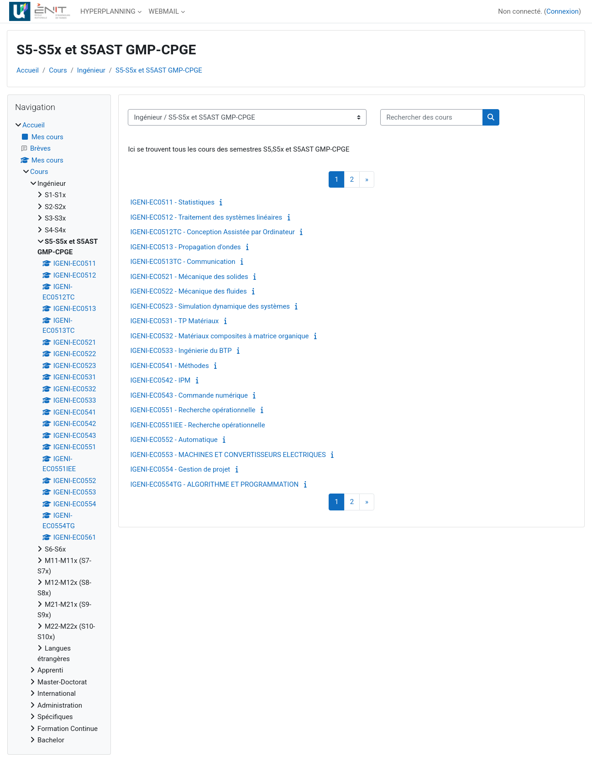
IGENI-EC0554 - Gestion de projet (180, 469)
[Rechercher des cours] (431, 117)
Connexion (562, 11)
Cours (58, 70)
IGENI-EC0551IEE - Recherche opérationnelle (197, 425)
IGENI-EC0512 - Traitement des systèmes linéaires (206, 217)
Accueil (27, 70)
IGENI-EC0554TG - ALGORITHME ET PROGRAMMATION (214, 484)
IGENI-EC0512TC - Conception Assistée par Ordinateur (212, 232)
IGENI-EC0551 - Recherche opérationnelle (192, 410)
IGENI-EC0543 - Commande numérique (189, 395)
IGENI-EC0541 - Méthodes (169, 366)
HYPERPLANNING (108, 11)
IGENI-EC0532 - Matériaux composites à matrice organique (219, 336)
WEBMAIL (164, 11)
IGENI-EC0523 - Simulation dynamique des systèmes (210, 306)
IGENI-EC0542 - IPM (160, 380)
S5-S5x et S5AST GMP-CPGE (158, 70)
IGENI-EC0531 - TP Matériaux (174, 321)
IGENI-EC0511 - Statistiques (172, 202)
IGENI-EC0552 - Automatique (173, 440)
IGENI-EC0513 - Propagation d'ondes (185, 247)
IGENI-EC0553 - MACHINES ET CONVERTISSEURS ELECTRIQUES (228, 455)
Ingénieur (91, 70)
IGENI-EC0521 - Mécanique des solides (189, 277)
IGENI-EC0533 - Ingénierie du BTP (180, 351)
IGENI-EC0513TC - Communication (182, 262)
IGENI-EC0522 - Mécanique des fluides (188, 291)
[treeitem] (59, 433)
